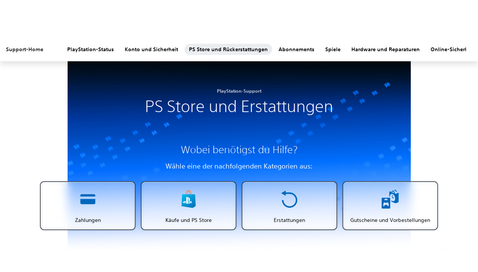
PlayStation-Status (90, 49)
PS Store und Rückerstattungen (228, 49)
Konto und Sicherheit (151, 49)
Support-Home (24, 49)
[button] (88, 205)
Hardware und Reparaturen (385, 49)
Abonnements (296, 49)
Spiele (333, 49)
